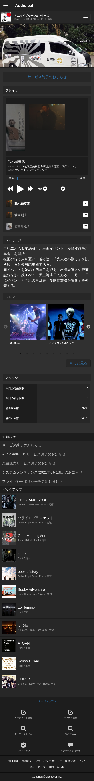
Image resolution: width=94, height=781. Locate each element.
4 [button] (40, 353)
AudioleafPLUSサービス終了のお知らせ (34, 454)
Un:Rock (28, 324)
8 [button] (67, 353)
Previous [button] (5, 327)
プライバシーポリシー (48, 760)
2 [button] (27, 353)
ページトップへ (47, 701)
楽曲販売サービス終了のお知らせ (29, 463)
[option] (28, 324)
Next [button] (88, 327)
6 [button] (54, 353)
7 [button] (60, 353)
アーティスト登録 (23, 714)
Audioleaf (24, 5)
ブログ (82, 760)
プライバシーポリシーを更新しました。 (34, 481)
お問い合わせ (56, 767)
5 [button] (47, 353)
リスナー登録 (70, 714)
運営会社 (70, 760)
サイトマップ (38, 767)
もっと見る (78, 363)
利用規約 (27, 760)
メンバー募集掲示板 (70, 747)
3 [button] (34, 353)
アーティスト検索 (23, 730)
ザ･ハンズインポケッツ (66, 324)
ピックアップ (23, 747)
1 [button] (20, 353)
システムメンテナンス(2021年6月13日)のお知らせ (42, 472)
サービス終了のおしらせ (47, 77)
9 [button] (74, 353)
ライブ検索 (70, 730)
